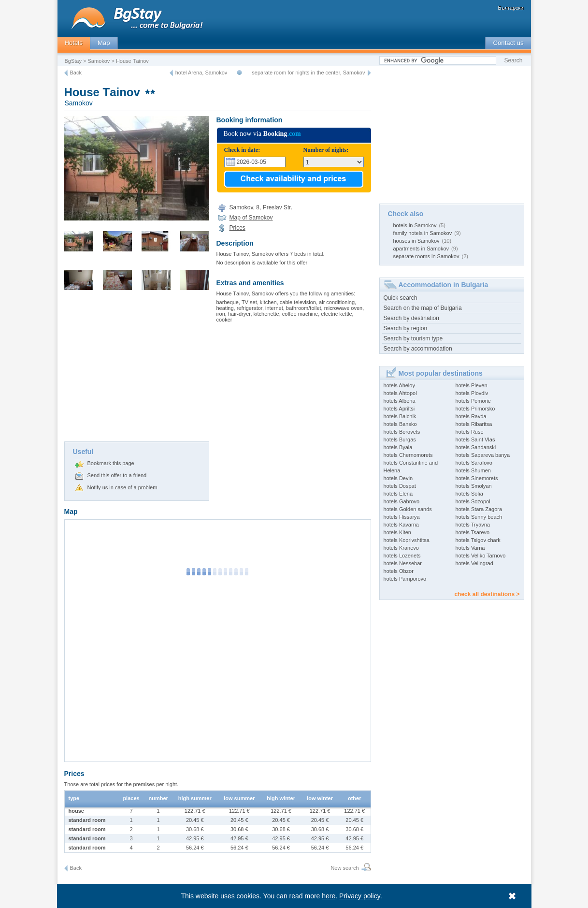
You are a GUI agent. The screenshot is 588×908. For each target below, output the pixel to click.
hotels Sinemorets (477, 478)
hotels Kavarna (401, 524)
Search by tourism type (413, 338)
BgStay (73, 61)
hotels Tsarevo (473, 532)
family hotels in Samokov (422, 233)
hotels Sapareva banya (483, 455)
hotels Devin (398, 478)
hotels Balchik (400, 416)
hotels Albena (400, 401)
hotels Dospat (400, 486)
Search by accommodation (418, 348)
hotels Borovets (402, 432)
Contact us (508, 42)
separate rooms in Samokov (426, 256)
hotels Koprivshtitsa (407, 540)
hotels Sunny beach (479, 517)
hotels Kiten (397, 532)
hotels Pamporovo (405, 579)
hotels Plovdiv (472, 393)
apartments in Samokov (421, 248)
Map (104, 42)
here (328, 896)
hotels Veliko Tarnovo (481, 555)
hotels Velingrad (474, 563)
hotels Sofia (469, 494)
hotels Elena (398, 494)
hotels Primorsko (475, 408)
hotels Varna (470, 548)
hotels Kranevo (401, 548)
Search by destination (411, 318)
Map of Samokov (251, 217)
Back (76, 72)
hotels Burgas (400, 439)
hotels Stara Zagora (479, 509)
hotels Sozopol (473, 501)
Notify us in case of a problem (122, 487)
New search (344, 868)
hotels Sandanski (476, 447)
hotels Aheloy (399, 385)
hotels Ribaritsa (474, 424)
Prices (237, 227)
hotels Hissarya (402, 517)
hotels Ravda (471, 416)
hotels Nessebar (403, 563)
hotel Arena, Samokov (201, 72)
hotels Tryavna (473, 524)
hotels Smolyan (474, 486)
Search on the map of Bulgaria (423, 308)
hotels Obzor (399, 571)
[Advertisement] (136, 368)
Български (511, 8)
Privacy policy (359, 896)
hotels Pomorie (473, 401)
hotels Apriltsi (399, 408)
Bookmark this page (110, 463)
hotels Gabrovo (402, 501)
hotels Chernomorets (408, 455)
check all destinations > (486, 594)
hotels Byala (398, 447)
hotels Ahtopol (400, 393)
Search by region (406, 328)
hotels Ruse (470, 432)
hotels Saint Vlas (475, 439)
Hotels (74, 42)
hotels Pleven (472, 385)
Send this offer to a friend (117, 475)
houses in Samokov (416, 241)
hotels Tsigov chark (478, 540)
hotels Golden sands (408, 509)
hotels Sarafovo (474, 463)
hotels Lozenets (402, 555)
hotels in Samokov (415, 225)
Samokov (99, 61)
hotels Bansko (400, 424)
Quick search (400, 297)
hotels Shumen (473, 470)
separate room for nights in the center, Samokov (308, 72)
